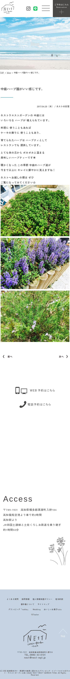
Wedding (37, 609)
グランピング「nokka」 (19, 609)
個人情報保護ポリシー (42, 599)
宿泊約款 (59, 599)
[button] (45, 7)
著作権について (27, 604)
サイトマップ (43, 604)
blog (9, 72)
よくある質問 (13, 599)
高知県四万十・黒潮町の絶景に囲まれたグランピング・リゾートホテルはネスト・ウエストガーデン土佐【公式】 (37, 672)
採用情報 (25, 599)
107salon (35, 614)
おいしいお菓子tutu (53, 609)
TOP (2, 72)
